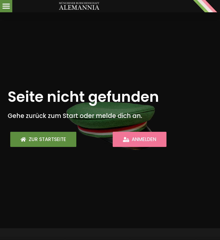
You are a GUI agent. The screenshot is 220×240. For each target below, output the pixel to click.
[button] (6, 6)
